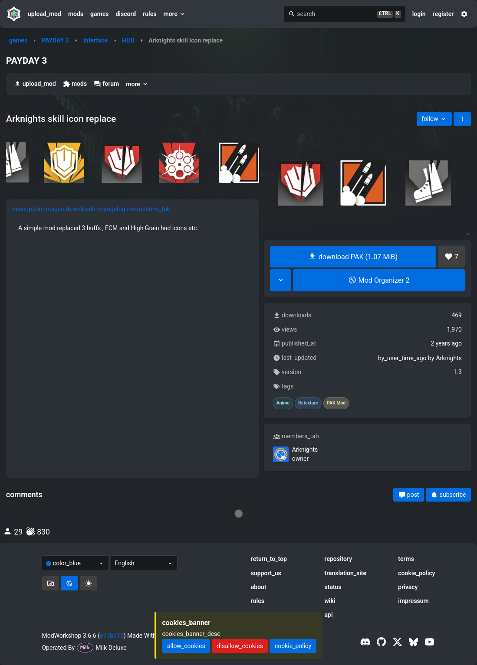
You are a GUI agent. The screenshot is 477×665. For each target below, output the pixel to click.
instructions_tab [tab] (149, 208)
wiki (330, 600)
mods (75, 13)
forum (106, 84)
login (419, 13)
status (333, 587)
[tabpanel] (132, 228)
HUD (128, 40)
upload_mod (44, 13)
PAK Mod (336, 403)
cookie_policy (416, 573)
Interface (95, 40)
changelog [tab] (111, 208)
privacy (408, 587)
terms (406, 558)
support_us (266, 573)
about (258, 587)
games (99, 13)
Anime (282, 403)
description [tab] (27, 208)
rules (149, 13)
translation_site (346, 573)
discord (125, 13)
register (443, 13)
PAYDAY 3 (55, 40)
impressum (413, 600)
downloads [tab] (80, 208)
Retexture (308, 403)
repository (338, 558)
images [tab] (54, 208)
